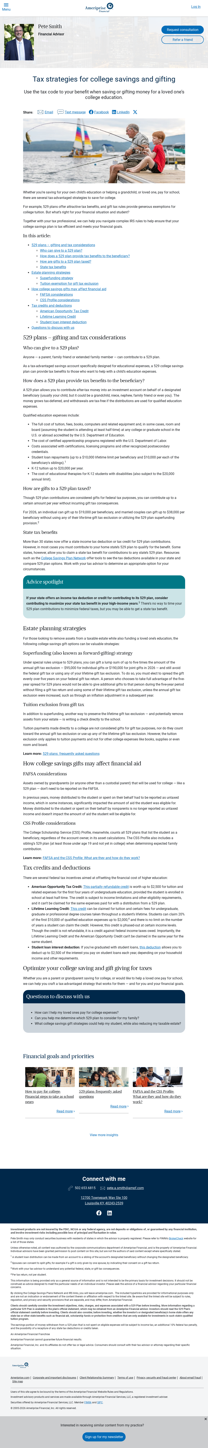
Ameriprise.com (20, 1377)
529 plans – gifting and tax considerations (63, 245)
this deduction (150, 947)
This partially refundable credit (106, 887)
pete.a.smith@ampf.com (125, 1188)
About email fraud (190, 1377)
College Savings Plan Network (63, 558)
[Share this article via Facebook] (99, 112)
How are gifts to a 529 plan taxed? (65, 262)
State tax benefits (53, 267)
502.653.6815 (85, 1188)
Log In (196, 7)
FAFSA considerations (56, 295)
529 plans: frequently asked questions (71, 754)
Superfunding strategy (56, 278)
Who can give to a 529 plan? (61, 251)
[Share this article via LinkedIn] (121, 112)
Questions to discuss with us (53, 328)
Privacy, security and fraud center (156, 1377)
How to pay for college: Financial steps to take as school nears (49, 1097)
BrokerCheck (176, 1238)
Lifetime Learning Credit (58, 317)
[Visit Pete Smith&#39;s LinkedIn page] (109, 1213)
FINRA (88, 1402)
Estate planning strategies (51, 273)
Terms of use (125, 1377)
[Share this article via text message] (71, 113)
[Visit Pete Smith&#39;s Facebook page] (99, 1213)
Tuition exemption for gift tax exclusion (69, 284)
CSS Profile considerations (60, 300)
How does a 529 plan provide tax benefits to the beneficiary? (85, 256)
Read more (65, 1111)
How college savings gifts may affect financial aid (69, 289)
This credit (78, 909)
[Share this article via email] (44, 113)
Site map (17, 1381)
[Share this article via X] (135, 112)
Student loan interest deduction (63, 322)
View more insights (104, 1135)
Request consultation (182, 30)
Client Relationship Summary (97, 1377)
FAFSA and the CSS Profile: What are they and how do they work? (91, 858)
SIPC (100, 1402)
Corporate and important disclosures (54, 1377)
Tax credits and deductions (52, 306)
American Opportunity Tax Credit (64, 311)
